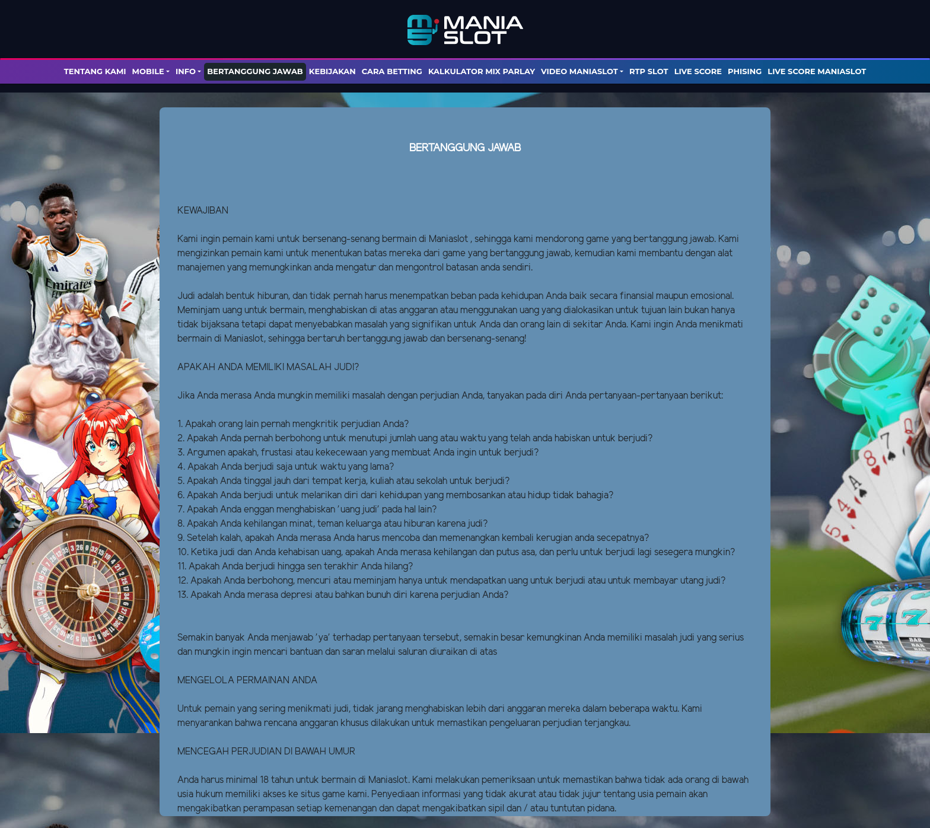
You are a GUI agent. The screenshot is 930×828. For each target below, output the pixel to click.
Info (186, 71)
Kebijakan (332, 71)
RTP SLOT (648, 71)
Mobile (148, 71)
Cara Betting (392, 71)
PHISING (745, 71)
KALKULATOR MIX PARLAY (481, 71)
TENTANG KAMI (95, 71)
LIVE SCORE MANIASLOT (816, 71)
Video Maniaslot (579, 71)
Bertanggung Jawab (254, 71)
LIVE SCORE (698, 71)
